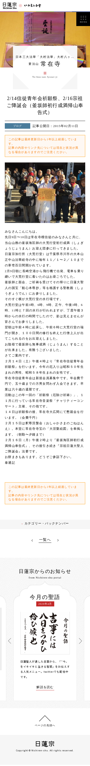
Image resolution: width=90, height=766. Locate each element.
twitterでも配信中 (56, 674)
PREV (32, 543)
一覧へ (45, 542)
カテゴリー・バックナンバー (47, 526)
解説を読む (45, 689)
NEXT (58, 543)
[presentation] (9, 642)
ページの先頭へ (45, 726)
